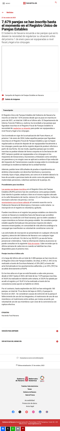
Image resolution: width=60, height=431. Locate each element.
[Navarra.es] (30, 2)
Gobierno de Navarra (29, 392)
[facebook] (13, 412)
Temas (30, 389)
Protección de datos (29, 403)
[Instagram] (33, 412)
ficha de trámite (33, 243)
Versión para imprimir (10, 331)
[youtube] (26, 412)
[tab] (30, 110)
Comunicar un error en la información (30, 358)
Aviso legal (30, 406)
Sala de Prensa (30, 395)
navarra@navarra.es (34, 424)
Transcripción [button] (8, 110)
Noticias (7, 12)
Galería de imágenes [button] (12, 99)
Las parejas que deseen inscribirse (14, 189)
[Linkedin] (40, 412)
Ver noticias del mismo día (12, 341)
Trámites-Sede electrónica (29, 386)
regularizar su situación (21, 128)
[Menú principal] (6, 3)
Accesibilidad (30, 400)
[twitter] (20, 412)
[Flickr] (47, 412)
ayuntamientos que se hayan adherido (16, 202)
